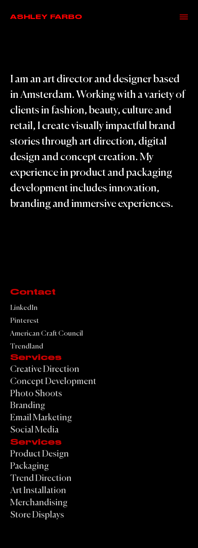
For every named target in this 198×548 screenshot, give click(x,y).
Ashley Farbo (46, 17)
